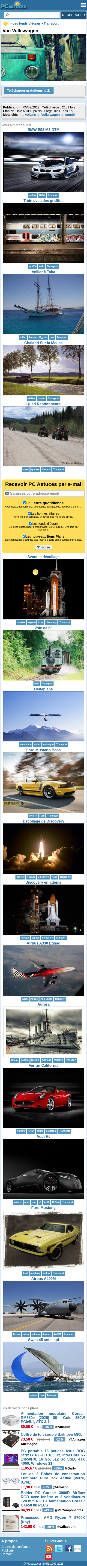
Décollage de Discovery (43, 821)
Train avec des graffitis (43, 201)
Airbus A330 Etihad (43, 943)
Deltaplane (43, 689)
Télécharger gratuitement (28, 91)
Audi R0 (43, 1136)
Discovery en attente (43, 882)
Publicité (7, 1550)
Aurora (43, 1004)
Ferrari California (43, 1065)
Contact (6, 1554)
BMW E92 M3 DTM (43, 130)
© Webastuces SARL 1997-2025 (43, 1563)
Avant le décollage (43, 557)
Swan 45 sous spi (43, 1340)
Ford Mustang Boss (43, 750)
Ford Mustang (43, 1208)
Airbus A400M (43, 1279)
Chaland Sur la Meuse (43, 343)
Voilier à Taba (43, 272)
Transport (53, 195)
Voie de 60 (44, 628)
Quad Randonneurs (43, 404)
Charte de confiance (15, 1547)
